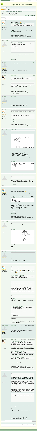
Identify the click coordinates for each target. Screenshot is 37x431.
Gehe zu (23, 424)
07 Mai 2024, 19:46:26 (13, 221)
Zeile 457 (15, 299)
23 (11, 420)
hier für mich (12, 31)
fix (14, 355)
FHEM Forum (3, 4)
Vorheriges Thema (26, 15)
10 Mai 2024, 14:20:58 (13, 339)
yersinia (4, 20)
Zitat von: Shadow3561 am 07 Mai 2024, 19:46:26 (18, 266)
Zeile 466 (14, 298)
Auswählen (14, 161)
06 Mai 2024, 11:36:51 (13, 129)
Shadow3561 (5, 40)
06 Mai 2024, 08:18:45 (13, 109)
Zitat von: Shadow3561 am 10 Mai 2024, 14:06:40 (18, 341)
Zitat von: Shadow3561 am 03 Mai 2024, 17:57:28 (18, 77)
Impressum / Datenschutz (15, 4)
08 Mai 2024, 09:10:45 (13, 251)
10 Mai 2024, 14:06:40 (13, 325)
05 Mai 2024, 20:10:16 (13, 75)
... (9, 420)
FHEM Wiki (32, 4)
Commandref (26, 4)
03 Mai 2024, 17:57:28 (13, 40)
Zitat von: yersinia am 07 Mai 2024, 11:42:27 (18, 306)
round (11, 355)
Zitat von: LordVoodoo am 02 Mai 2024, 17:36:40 (18, 23)
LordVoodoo (5, 129)
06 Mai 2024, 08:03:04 (13, 96)
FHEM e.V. (12, 5)
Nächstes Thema (32, 15)
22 (10, 420)
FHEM (22, 4)
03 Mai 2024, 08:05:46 (13, 20)
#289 (13, 119)
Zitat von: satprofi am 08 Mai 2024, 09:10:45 (18, 275)
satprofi (4, 62)
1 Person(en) (12, 59)
